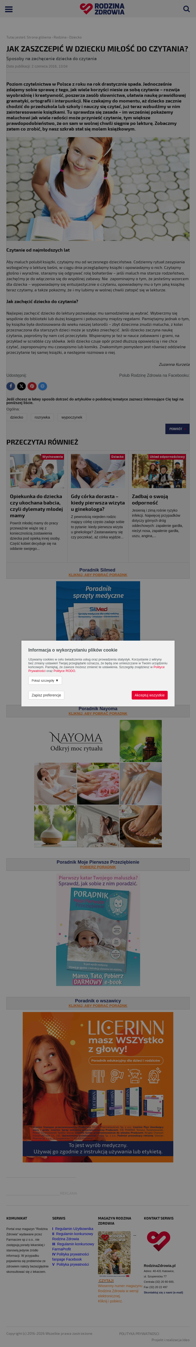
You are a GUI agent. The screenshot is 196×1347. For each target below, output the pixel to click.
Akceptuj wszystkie (150, 695)
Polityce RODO (64, 671)
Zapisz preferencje (46, 695)
